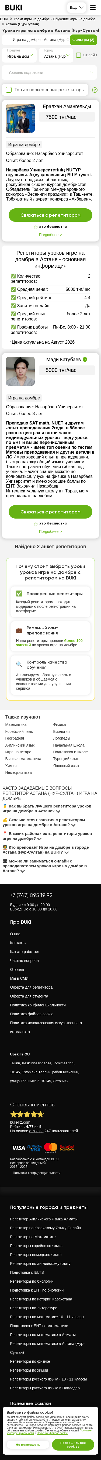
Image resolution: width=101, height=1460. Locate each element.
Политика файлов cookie (32, 1014)
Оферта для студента (29, 996)
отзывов (36, 1131)
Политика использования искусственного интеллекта (46, 1027)
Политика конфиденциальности (38, 1005)
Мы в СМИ (19, 978)
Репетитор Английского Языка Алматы (44, 1219)
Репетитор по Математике (33, 1237)
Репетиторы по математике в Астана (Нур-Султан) (47, 1348)
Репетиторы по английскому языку (40, 1263)
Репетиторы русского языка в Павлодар (45, 1388)
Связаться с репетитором (50, 215)
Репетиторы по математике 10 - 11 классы (47, 1317)
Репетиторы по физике (30, 1361)
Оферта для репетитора (31, 987)
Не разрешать (28, 1445)
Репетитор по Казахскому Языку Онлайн (45, 1228)
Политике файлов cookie (52, 1433)
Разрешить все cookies (73, 1444)
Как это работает (25, 952)
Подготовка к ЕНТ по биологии (37, 1290)
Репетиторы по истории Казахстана (41, 1299)
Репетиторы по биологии (32, 1281)
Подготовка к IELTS (27, 1272)
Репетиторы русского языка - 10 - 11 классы (48, 1379)
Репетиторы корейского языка (36, 1246)
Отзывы (17, 969)
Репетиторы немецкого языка (36, 1254)
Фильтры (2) (83, 40)
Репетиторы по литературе (33, 1308)
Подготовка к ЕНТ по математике (39, 1326)
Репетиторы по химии (29, 1370)
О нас (15, 934)
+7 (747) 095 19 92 (31, 895)
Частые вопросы (24, 960)
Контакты (18, 943)
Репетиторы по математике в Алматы (43, 1335)
